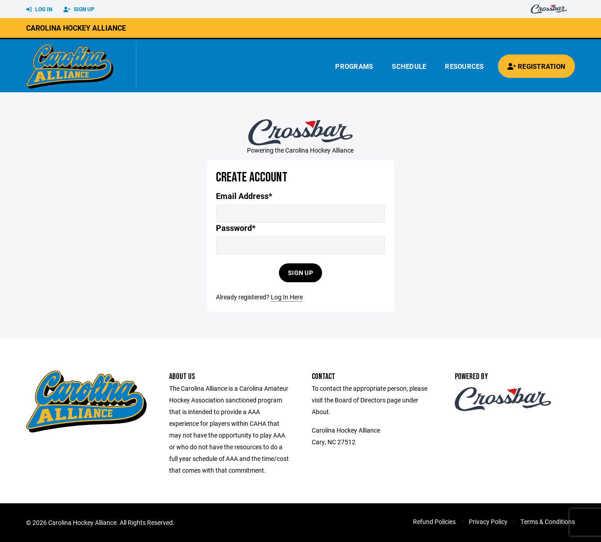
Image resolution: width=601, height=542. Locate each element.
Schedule (409, 66)
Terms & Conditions (547, 521)
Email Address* (244, 196)
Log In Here (287, 297)
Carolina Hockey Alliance (76, 27)
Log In (39, 9)
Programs (354, 66)
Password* (236, 228)
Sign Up (78, 9)
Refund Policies (434, 521)
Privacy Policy (488, 521)
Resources (464, 66)
